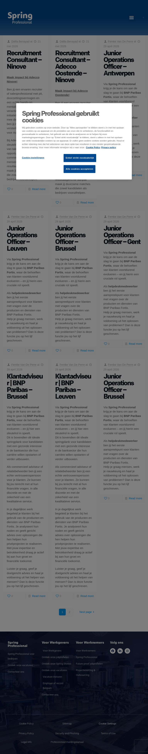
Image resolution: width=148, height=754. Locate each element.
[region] (74, 141)
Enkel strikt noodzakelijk (80, 158)
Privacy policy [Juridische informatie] (108, 147)
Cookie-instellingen (33, 157)
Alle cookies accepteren (79, 169)
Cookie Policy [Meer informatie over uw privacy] (93, 147)
